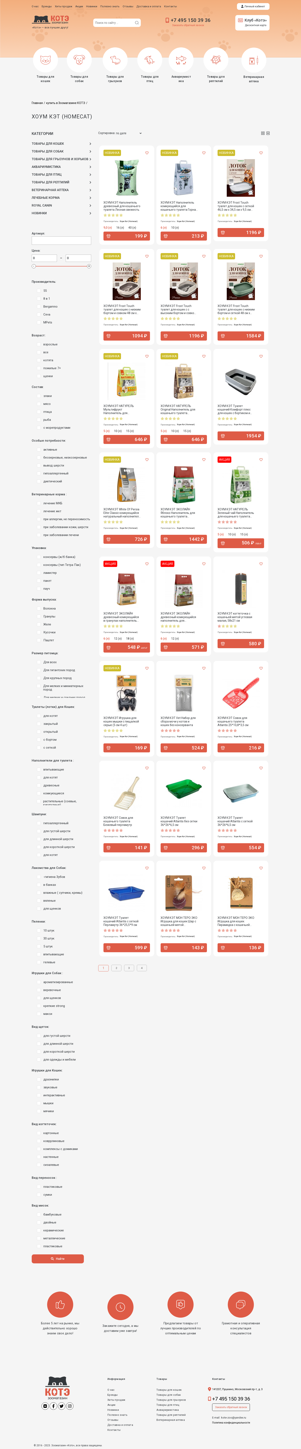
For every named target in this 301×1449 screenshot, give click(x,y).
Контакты (114, 1429)
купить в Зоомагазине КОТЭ (65, 102)
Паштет (48, 640)
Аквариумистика (167, 1409)
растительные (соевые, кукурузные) (60, 802)
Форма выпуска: (44, 599)
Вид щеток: (40, 1026)
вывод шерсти (53, 465)
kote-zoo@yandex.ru (233, 1417)
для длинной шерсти (58, 839)
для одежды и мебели (59, 1059)
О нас (111, 1389)
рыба (47, 419)
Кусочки (49, 632)
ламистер (50, 572)
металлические (54, 1238)
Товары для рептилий (171, 1414)
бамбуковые (52, 1214)
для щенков (52, 908)
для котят (50, 716)
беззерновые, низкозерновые (65, 457)
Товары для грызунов (171, 1399)
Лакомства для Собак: (49, 868)
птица (47, 411)
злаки (47, 396)
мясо (47, 404)
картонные (51, 1133)
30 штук (48, 938)
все (45, 352)
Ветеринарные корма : (49, 494)
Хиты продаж (116, 1399)
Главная (37, 102)
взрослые (50, 344)
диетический (52, 481)
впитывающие (53, 769)
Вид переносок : (44, 1177)
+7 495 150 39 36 (191, 20)
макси (47, 1013)
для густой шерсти (56, 831)
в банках (49, 884)
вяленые (49, 900)
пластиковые (52, 1186)
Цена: (36, 250)
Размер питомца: (45, 653)
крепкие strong (54, 1006)
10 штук (48, 930)
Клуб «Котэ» (252, 20)
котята (48, 360)
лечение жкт (52, 511)
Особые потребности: (49, 440)
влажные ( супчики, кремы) (62, 892)
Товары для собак (168, 1394)
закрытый (50, 723)
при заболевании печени (61, 535)
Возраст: (38, 335)
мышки (48, 1103)
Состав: (38, 387)
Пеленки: (39, 921)
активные (50, 449)
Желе (47, 624)
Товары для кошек (169, 1389)
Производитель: (44, 281)
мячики (48, 1111)
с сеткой (49, 747)
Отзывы (112, 1419)
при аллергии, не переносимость (66, 519)
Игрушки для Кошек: (47, 1070)
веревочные (52, 990)
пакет (47, 580)
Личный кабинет (254, 6)
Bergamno (50, 306)
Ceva (46, 314)
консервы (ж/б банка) (59, 557)
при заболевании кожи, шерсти (65, 527)
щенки (48, 376)
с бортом (50, 739)
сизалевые (51, 1164)
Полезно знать (117, 1414)
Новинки (113, 1409)
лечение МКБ (52, 503)
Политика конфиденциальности (231, 1422)
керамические (53, 1230)
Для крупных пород (57, 678)
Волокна (49, 608)
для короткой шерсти (59, 847)
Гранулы (49, 616)
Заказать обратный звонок (188, 25)
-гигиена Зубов (54, 877)
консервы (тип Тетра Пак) (62, 565)
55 (45, 290)
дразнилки (51, 1079)
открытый (50, 731)
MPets (47, 322)
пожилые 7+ (52, 368)
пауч (46, 588)
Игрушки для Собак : (47, 973)
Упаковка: (39, 548)
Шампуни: (39, 814)
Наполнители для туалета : (53, 760)
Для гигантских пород (59, 670)
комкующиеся (53, 793)
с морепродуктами (56, 427)
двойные (49, 1222)
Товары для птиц (167, 1404)
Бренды (112, 1394)
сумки (47, 1194)
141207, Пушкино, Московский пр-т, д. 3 (237, 1389)
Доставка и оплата (120, 1424)
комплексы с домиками (60, 1149)
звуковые (50, 1087)
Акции (111, 1404)
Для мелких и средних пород (64, 697)
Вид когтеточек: (44, 1124)
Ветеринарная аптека (170, 1419)
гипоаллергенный (55, 473)
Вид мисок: (40, 1205)
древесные (51, 785)
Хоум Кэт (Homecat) (129, 221)
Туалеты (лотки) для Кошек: (53, 707)
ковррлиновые (53, 1141)
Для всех (50, 662)
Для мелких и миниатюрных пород (63, 687)
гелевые (49, 962)
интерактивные (54, 1095)
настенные (51, 1157)
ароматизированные (58, 982)
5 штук (48, 946)
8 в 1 (46, 298)
